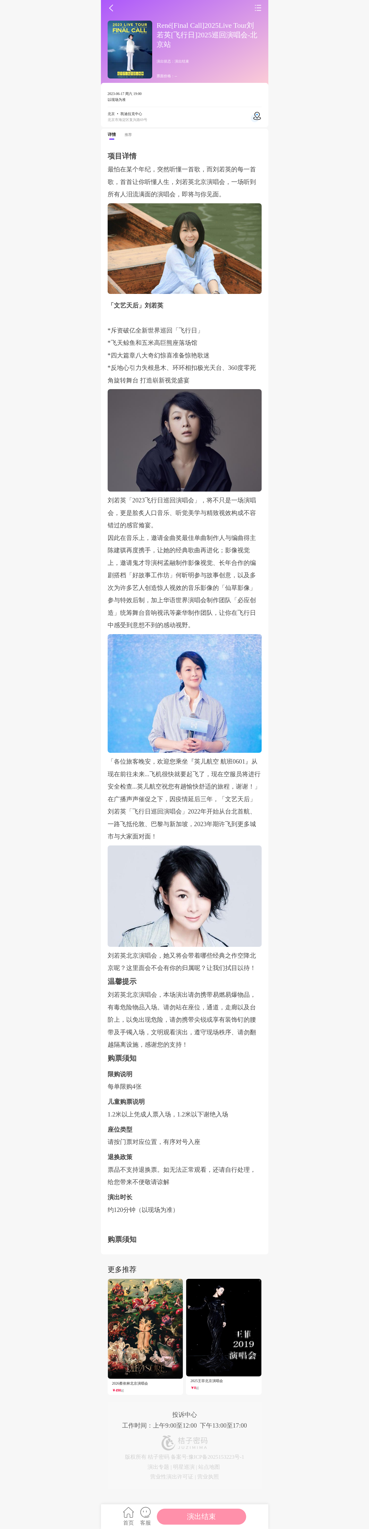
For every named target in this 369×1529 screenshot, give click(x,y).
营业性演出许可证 (171, 1477)
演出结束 (201, 1517)
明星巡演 (184, 1467)
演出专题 (158, 1467)
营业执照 (208, 1477)
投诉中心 (184, 1414)
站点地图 (209, 1467)
